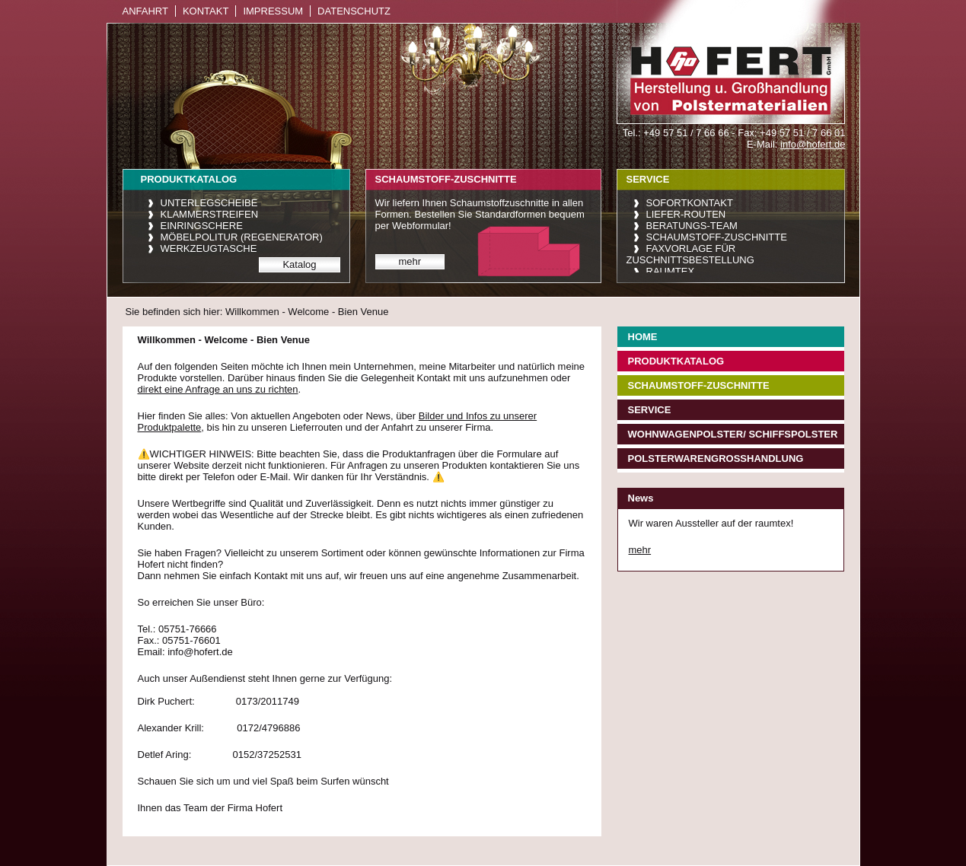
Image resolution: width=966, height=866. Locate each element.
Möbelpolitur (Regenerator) (242, 237)
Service (649, 409)
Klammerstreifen (210, 214)
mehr (410, 261)
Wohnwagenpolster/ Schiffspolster (733, 434)
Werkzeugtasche (209, 248)
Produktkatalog (676, 361)
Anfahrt (145, 11)
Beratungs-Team (692, 225)
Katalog (299, 264)
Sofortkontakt (689, 203)
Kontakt (205, 11)
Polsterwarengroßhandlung (716, 458)
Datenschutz (354, 11)
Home (643, 336)
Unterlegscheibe (209, 203)
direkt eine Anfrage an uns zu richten (218, 389)
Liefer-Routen (686, 214)
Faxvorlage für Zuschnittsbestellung (690, 254)
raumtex (670, 271)
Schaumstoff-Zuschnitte (716, 237)
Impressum (273, 11)
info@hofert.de (812, 144)
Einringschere (202, 225)
